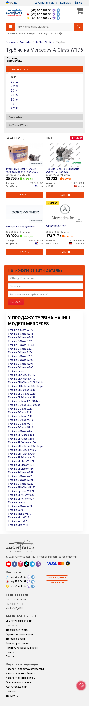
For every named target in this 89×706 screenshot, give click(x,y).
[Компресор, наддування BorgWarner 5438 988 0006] (24, 211)
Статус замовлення (19, 620)
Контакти (65, 2)
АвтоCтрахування (16, 686)
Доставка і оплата (46, 2)
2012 (14, 81)
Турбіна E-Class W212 (20, 427)
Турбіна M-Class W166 (21, 468)
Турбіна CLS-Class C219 (22, 393)
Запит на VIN (57, 582)
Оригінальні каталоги (18, 682)
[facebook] (14, 564)
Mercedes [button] (17, 117)
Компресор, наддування (20, 226)
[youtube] (8, 564)
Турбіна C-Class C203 (20, 341)
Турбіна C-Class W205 (20, 367)
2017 (14, 104)
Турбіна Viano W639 (19, 513)
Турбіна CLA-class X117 (21, 378)
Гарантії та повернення (19, 634)
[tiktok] (26, 564)
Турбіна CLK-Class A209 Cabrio (25, 382)
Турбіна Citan (16, 371)
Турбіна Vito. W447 (19, 525)
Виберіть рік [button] (18, 69)
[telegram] (32, 564)
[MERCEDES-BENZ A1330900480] (64, 211)
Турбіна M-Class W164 (21, 465)
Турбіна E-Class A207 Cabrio (24, 401)
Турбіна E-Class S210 (20, 408)
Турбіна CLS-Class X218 (22, 397)
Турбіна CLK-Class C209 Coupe (25, 386)
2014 (14, 90)
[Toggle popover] (81, 685)
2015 (14, 95)
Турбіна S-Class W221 (20, 480)
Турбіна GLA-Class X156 (22, 442)
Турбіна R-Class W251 (20, 472)
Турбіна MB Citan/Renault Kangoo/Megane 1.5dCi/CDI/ (22, 170)
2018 (14, 108)
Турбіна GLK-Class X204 (21, 453)
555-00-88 (39, 10)
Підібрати (15, 302)
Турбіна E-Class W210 (20, 420)
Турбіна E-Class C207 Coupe (24, 405)
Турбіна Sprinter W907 (21, 498)
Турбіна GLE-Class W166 (22, 450)
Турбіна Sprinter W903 (21, 491)
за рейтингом (15, 138)
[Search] (78, 27)
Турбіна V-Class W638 (20, 506)
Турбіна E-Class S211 (20, 412)
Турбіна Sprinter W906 (21, 495)
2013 (14, 86)
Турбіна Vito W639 (18, 521)
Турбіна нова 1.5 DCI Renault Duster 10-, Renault (62, 170)
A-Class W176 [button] (20, 125)
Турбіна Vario (16, 510)
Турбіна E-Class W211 (20, 423)
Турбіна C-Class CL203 (21, 345)
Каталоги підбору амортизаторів (25, 668)
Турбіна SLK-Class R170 (21, 487)
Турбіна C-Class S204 (20, 352)
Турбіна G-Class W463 (20, 431)
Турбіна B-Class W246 (20, 333)
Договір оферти (15, 638)
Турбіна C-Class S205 (20, 356)
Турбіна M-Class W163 (21, 461)
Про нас (10, 656)
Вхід (78, 2)
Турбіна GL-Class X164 (21, 435)
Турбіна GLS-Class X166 (22, 457)
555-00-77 (39, 18)
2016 (14, 99)
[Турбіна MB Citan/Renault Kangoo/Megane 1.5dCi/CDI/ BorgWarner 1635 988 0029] (24, 154)
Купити (24, 194)
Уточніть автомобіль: (14, 59)
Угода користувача (17, 643)
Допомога (12, 695)
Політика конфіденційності (22, 647)
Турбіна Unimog (17, 502)
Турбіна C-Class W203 (20, 360)
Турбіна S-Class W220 (20, 476)
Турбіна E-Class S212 (20, 416)
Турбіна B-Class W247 (20, 337)
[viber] (38, 564)
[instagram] (20, 564)
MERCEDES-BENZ (56, 226)
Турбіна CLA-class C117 (21, 375)
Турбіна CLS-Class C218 (22, 390)
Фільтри (76, 138)
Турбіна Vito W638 (18, 517)
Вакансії (11, 691)
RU (15, 2)
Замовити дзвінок (57, 577)
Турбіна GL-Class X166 (21, 438)
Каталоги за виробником (20, 673)
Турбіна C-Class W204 (20, 363)
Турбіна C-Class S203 (20, 348)
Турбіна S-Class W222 (20, 483)
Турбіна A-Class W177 (20, 330)
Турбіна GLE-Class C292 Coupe (25, 446)
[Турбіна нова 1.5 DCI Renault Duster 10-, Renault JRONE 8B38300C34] (64, 154)
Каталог (11, 652)
